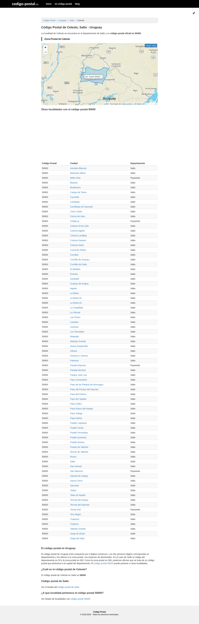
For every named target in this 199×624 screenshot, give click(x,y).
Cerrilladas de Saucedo (81, 206)
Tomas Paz (75, 509)
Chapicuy (74, 221)
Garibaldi (74, 279)
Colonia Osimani (78, 240)
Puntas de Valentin (79, 447)
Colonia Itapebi (77, 231)
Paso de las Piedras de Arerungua (86, 384)
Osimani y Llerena (79, 355)
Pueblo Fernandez (79, 432)
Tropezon (74, 519)
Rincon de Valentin (79, 452)
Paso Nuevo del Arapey (81, 408)
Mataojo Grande (78, 341)
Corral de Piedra (78, 250)
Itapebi (73, 288)
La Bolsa (74, 293)
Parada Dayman (78, 365)
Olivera (73, 351)
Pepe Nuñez (76, 418)
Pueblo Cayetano (78, 423)
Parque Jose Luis (78, 375)
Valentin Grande (78, 529)
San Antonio (76, 466)
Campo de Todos (78, 192)
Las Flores (75, 317)
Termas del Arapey (79, 500)
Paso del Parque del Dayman (84, 389)
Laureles (74, 322)
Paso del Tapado (78, 399)
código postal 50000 (103, 563)
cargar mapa (151, 46)
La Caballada (76, 307)
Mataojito (74, 336)
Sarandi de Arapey (79, 476)
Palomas (74, 360)
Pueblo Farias (76, 428)
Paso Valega (76, 413)
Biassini (74, 182)
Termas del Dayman (80, 505)
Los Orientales (77, 331)
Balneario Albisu (78, 173)
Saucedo (74, 485)
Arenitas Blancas (78, 168)
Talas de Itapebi (77, 495)
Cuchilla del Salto (78, 264)
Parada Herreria (78, 370)
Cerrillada (74, 202)
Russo (73, 456)
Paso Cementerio (78, 380)
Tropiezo (74, 524)
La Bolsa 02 (76, 298)
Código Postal (99, 612)
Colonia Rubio (77, 245)
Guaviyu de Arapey (79, 283)
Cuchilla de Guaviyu (80, 259)
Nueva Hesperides (79, 346)
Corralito (74, 255)
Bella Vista (75, 178)
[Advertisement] (99, 137)
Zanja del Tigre (77, 538)
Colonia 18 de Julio (79, 226)
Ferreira (74, 274)
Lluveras (74, 327)
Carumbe (74, 197)
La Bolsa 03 (76, 303)
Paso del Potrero (78, 394)
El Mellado (75, 269)
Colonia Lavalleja (78, 235)
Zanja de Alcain (77, 533)
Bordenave (75, 187)
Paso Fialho (76, 404)
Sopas (73, 490)
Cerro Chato (76, 211)
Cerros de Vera (77, 216)
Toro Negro (75, 514)
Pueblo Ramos (77, 442)
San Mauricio (76, 471)
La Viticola (75, 312)
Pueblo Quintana (78, 437)
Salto (72, 461)
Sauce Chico (76, 480)
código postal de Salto (68, 587)
